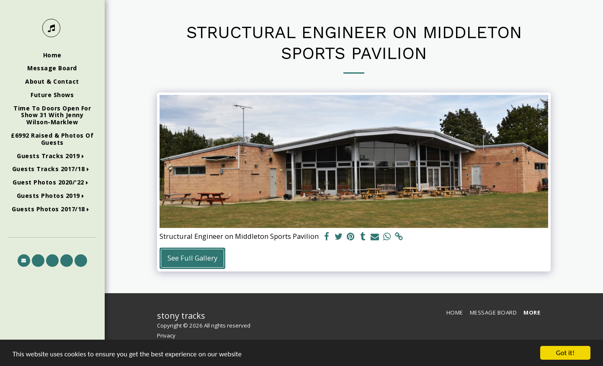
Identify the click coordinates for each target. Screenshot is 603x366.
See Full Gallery (192, 258)
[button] (52, 156)
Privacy (166, 335)
